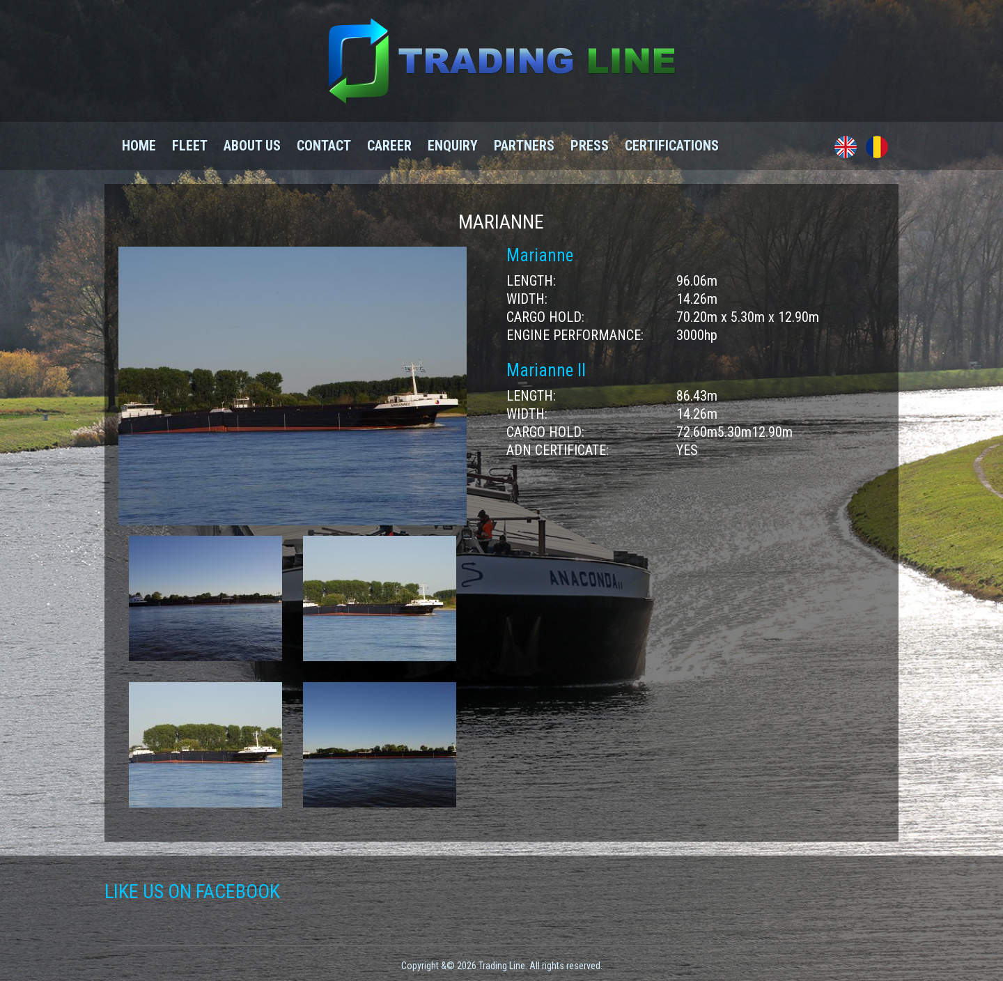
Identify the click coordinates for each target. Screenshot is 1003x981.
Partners (524, 145)
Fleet (190, 145)
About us (252, 145)
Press (589, 145)
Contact (324, 145)
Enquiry (453, 145)
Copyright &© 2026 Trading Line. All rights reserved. (501, 965)
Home (139, 145)
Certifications (672, 145)
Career (389, 145)
